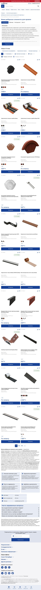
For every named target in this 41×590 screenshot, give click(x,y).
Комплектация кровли (11, 13)
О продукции (5, 22)
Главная (3, 13)
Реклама (37, 1)
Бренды (8, 9)
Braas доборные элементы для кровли (10, 16)
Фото (19, 9)
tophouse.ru (11, 581)
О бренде (11, 22)
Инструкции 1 (18, 22)
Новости (27, 9)
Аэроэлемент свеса (21, 50)
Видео (22, 9)
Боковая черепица (33, 50)
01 (16, 445)
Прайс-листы (14, 9)
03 (22, 445)
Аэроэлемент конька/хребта (8, 50)
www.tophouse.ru (7, 579)
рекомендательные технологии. (8, 583)
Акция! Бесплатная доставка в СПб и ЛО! (20, 1)
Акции (3, 9)
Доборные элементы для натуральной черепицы (12, 15)
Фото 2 (23, 22)
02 (19, 445)
